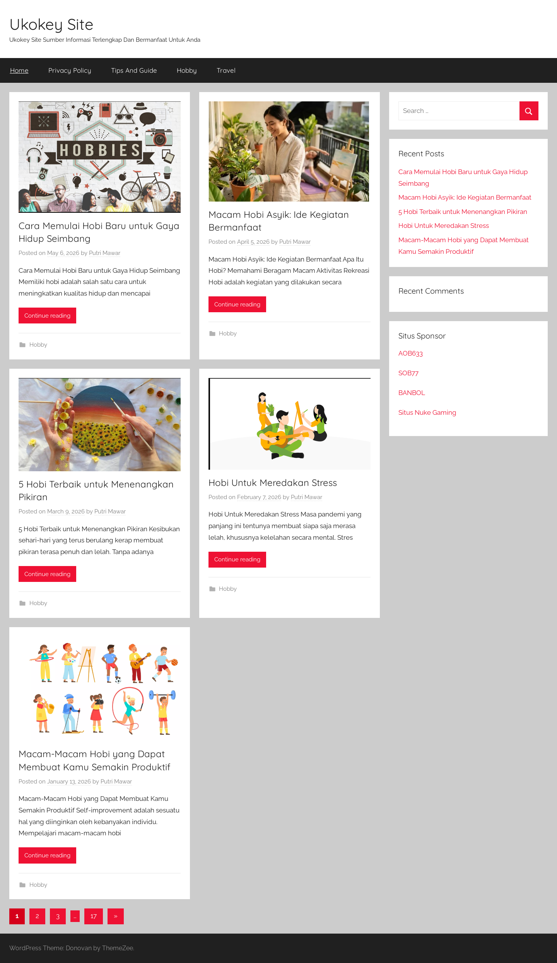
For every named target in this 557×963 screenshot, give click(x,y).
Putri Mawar (104, 253)
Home (19, 70)
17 (94, 916)
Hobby (187, 70)
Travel (226, 70)
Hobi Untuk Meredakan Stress (272, 482)
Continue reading (47, 315)
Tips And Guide (134, 70)
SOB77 (408, 373)
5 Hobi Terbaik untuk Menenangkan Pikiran (462, 212)
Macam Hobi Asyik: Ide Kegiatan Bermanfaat (464, 197)
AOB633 (410, 353)
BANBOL (411, 393)
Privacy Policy (69, 70)
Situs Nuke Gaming (427, 412)
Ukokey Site (51, 24)
